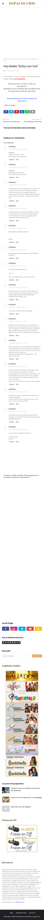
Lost (6, 71)
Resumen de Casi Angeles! (21, 807)
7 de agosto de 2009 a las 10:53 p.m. (18, 321)
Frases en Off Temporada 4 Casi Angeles (26, 797)
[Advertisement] (22, 32)
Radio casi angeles (19, 59)
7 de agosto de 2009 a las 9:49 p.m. (18, 287)
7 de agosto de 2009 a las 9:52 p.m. (18, 307)
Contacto (32, 913)
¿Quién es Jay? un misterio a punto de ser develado (25, 789)
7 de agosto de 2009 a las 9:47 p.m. (18, 228)
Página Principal (8, 59)
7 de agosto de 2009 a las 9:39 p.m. (18, 208)
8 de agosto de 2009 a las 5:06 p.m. (18, 411)
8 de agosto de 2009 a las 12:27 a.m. (18, 366)
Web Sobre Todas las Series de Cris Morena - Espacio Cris (22, 916)
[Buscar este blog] (17, 655)
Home (11, 913)
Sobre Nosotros (21, 913)
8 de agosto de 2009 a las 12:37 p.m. (18, 392)
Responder (11, 159)
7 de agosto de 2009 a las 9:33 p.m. (18, 185)
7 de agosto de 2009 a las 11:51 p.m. (18, 343)
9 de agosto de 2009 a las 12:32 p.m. (18, 429)
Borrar (17, 159)
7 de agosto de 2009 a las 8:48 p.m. (18, 149)
